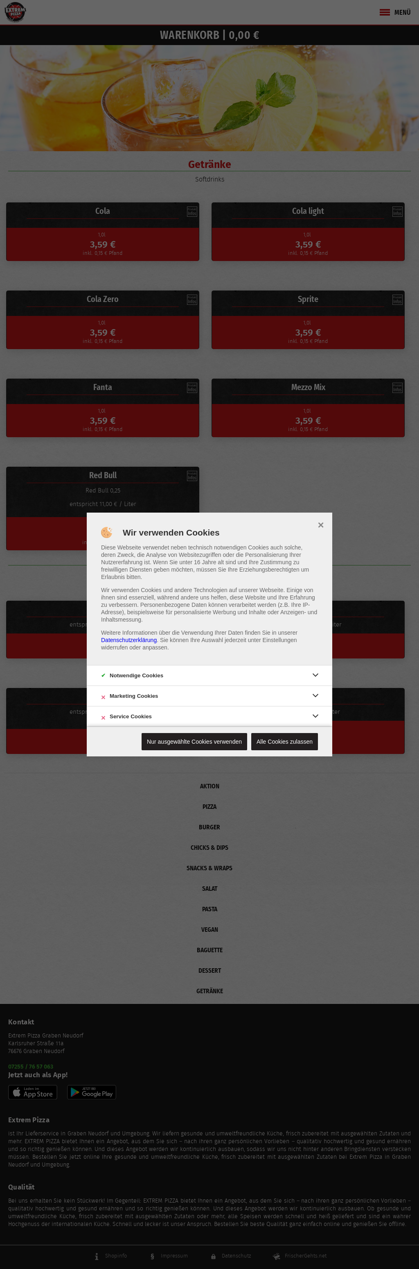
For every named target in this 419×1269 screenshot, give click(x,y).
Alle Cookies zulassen (285, 741)
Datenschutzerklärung (129, 640)
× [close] (321, 524)
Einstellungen (280, 640)
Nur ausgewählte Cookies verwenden (194, 741)
